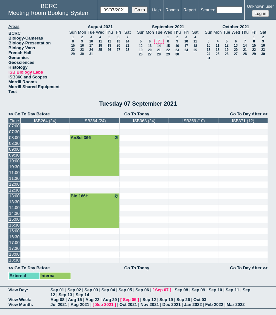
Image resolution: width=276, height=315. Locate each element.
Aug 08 (57, 299)
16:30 (14, 236)
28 (127, 50)
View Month (20, 304)
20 (118, 45)
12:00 (14, 184)
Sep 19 (166, 299)
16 (82, 45)
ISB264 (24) (45, 120)
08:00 (14, 137)
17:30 (14, 248)
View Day (17, 289)
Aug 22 (92, 299)
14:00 (14, 207)
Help (156, 9)
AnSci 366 (94, 137)
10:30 (14, 166)
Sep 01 (57, 289)
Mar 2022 (236, 304)
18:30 (14, 260)
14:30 (14, 213)
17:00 (14, 242)
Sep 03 (91, 289)
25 (100, 50)
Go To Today (136, 113)
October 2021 (236, 26)
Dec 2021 (171, 304)
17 (91, 45)
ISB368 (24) (144, 120)
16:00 (14, 230)
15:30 (14, 225)
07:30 (14, 131)
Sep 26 (183, 299)
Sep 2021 (104, 304)
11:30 (14, 178)
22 (73, 50)
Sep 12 (149, 299)
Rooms (172, 9)
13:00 (14, 195)
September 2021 (168, 26)
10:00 (14, 160)
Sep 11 (232, 289)
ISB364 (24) (94, 120)
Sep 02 (74, 289)
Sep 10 (215, 289)
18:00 (14, 254)
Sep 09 (198, 289)
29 (73, 54)
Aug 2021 (80, 304)
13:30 (14, 201)
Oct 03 (199, 299)
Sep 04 (108, 289)
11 (100, 41)
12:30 (14, 190)
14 (127, 41)
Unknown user (260, 6)
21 (127, 45)
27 (118, 50)
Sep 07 (162, 289)
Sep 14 (82, 294)
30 (82, 54)
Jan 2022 (193, 304)
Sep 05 (125, 289)
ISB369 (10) (193, 120)
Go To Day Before (32, 113)
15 (73, 45)
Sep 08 (181, 289)
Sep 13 (65, 294)
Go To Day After (246, 113)
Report (189, 9)
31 (91, 54)
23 (82, 50)
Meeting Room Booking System (49, 13)
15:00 (14, 219)
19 (109, 45)
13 (118, 41)
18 (100, 45)
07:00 (14, 125)
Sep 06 (142, 289)
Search (207, 9)
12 (109, 41)
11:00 (14, 172)
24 (91, 50)
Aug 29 (110, 299)
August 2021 (100, 26)
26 (109, 50)
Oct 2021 (128, 304)
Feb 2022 (214, 304)
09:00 (14, 149)
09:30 (14, 155)
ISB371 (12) (243, 120)
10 (91, 41)
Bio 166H (94, 196)
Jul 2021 (58, 304)
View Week (19, 299)
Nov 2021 (149, 304)
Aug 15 (75, 299)
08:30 (14, 143)
